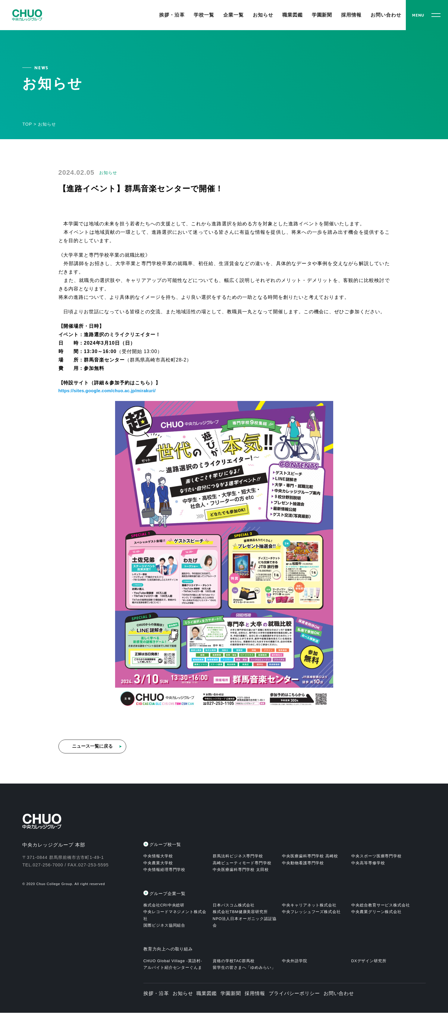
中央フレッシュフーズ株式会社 (311, 913)
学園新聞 (322, 14)
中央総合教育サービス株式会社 (380, 906)
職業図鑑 (292, 14)
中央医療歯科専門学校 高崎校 (310, 857)
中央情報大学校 (158, 857)
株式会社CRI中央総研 (164, 906)
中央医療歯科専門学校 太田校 (241, 870)
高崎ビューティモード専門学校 (242, 864)
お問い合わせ (386, 14)
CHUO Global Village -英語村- (172, 961)
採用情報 (351, 14)
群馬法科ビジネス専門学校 (238, 857)
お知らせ (263, 14)
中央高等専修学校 (368, 864)
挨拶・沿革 (172, 14)
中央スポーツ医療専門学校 (376, 857)
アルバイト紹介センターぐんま (172, 968)
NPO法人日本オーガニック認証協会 (245, 922)
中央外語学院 (294, 961)
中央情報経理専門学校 (164, 870)
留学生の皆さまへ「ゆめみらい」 (244, 968)
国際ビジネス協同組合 (164, 926)
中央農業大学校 (158, 864)
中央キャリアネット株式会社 (309, 906)
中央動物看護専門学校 (303, 864)
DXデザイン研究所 (369, 961)
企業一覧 (233, 14)
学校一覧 (204, 14)
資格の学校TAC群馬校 (234, 961)
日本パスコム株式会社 (234, 906)
